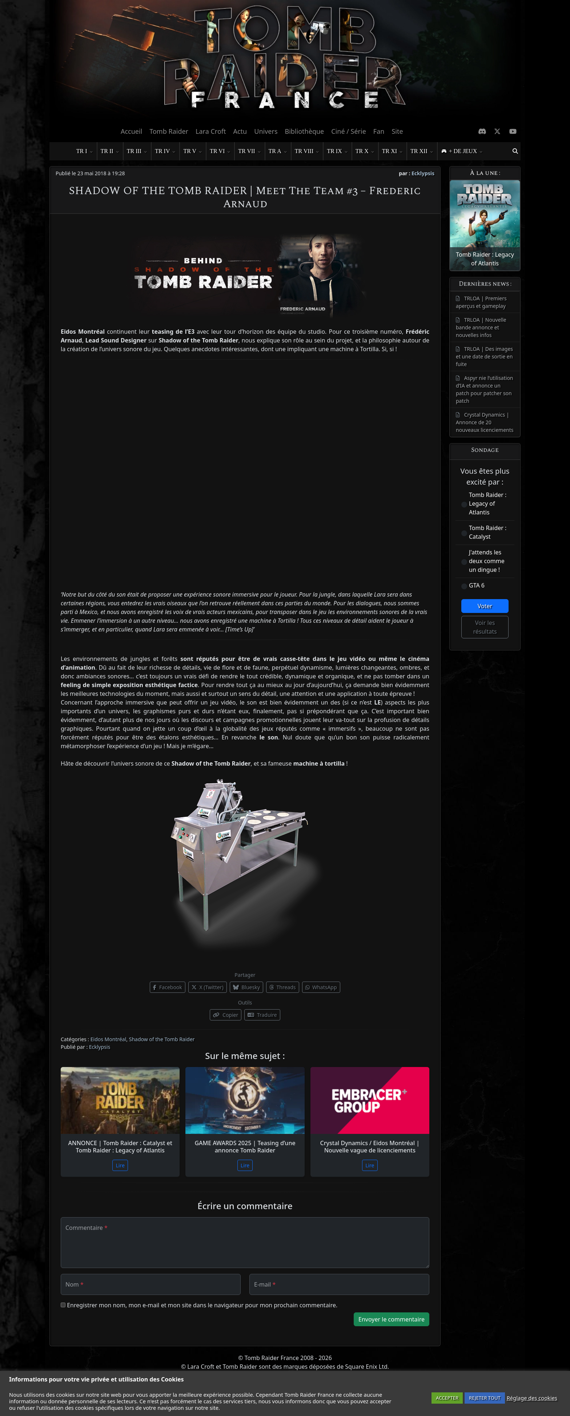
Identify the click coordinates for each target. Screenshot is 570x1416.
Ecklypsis (423, 173)
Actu (240, 131)
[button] (515, 151)
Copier (225, 1014)
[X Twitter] (497, 131)
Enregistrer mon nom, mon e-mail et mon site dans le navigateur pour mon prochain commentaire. (202, 1305)
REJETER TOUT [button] (485, 1398)
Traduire (262, 1014)
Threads (282, 987)
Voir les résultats (485, 627)
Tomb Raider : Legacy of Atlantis (487, 503)
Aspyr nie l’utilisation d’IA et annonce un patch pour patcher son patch (484, 389)
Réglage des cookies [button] (532, 1398)
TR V (192, 151)
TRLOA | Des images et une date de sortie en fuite (484, 356)
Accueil (131, 131)
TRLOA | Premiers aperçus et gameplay (481, 302)
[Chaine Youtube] (513, 131)
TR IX (337, 151)
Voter (485, 606)
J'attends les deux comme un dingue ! (487, 561)
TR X (365, 151)
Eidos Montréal (109, 1039)
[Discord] (482, 131)
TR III (137, 151)
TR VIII (307, 151)
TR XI (392, 151)
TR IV (165, 151)
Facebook (167, 987)
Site (397, 131)
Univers (265, 131)
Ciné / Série (348, 131)
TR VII (249, 151)
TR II (110, 151)
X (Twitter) (208, 987)
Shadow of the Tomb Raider (162, 1039)
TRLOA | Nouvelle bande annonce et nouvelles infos (481, 327)
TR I (84, 151)
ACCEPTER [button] (447, 1398)
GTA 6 (477, 585)
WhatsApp (321, 987)
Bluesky (246, 987)
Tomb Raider (168, 131)
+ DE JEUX (466, 151)
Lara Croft (211, 131)
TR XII (421, 151)
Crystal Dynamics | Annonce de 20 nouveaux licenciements (484, 422)
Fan (379, 131)
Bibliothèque (304, 131)
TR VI (220, 151)
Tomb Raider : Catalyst (487, 532)
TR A (278, 151)
